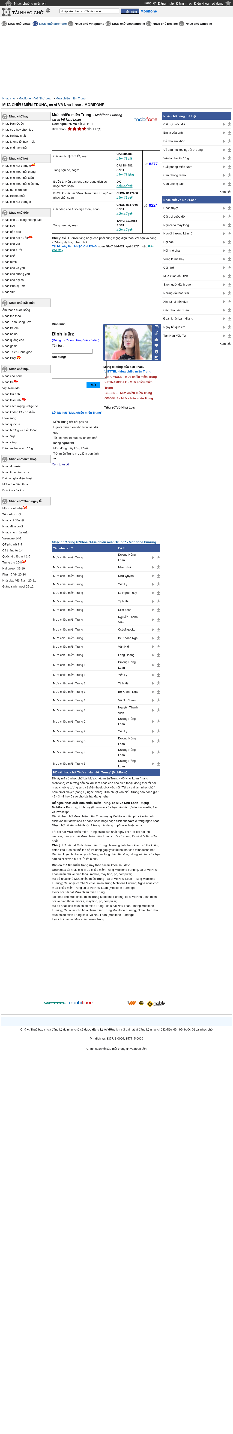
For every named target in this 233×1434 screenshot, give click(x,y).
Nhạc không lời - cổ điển (18, 412)
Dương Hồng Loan (127, 557)
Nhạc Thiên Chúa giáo (17, 352)
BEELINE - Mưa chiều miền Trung (128, 393)
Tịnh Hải (123, 601)
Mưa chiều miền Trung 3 (69, 741)
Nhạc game (10, 346)
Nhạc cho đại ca (13, 280)
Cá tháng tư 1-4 (12, 550)
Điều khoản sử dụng (209, 3)
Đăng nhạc (184, 3)
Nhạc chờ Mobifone (53, 23)
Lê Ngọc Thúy (127, 592)
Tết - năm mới (11, 514)
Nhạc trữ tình (11, 394)
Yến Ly (122, 584)
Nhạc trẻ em (10, 328)
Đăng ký (150, 3)
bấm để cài (124, 158)
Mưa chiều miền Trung (71, 98)
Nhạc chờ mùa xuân (15, 532)
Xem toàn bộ (60, 464)
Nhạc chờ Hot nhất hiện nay (20, 183)
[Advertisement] (106, 961)
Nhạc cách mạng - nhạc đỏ (20, 406)
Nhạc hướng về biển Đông (19, 430)
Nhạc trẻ (8, 382)
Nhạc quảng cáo (13, 340)
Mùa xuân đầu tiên (175, 276)
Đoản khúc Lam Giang (178, 318)
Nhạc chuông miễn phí (30, 3)
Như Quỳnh (126, 576)
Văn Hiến (124, 646)
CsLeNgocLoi (127, 629)
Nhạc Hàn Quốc (13, 123)
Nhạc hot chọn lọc (14, 189)
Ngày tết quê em (174, 327)
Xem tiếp (225, 192)
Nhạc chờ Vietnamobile (128, 23)
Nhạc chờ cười (12, 250)
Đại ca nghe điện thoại (17, 478)
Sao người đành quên (177, 284)
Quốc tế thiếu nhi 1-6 (16, 556)
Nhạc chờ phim (12, 376)
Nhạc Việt (8, 436)
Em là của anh (173, 132)
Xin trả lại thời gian (175, 301)
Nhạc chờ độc (19, 212)
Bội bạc (168, 242)
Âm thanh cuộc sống (16, 310)
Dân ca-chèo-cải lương (17, 448)
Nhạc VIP (8, 292)
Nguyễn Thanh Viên (128, 619)
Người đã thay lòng (176, 225)
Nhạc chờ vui (11, 244)
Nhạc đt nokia (11, 466)
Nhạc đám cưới (12, 526)
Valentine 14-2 (11, 538)
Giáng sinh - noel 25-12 (17, 586)
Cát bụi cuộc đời (174, 124)
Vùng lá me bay (173, 259)
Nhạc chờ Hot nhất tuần (18, 177)
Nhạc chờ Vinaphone (89, 23)
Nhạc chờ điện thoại (23, 459)
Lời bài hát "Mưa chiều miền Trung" (77, 412)
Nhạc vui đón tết (13, 520)
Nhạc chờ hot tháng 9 (16, 165)
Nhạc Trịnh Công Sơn (16, 322)
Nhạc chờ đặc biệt (22, 303)
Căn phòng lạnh (174, 183)
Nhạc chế (8, 256)
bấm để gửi (124, 186)
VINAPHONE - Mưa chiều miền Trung (131, 377)
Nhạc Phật (9, 358)
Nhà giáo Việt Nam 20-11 (19, 580)
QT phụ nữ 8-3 (12, 544)
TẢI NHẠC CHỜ (27, 12)
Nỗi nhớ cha (171, 250)
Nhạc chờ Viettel (19, 23)
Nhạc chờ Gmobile (198, 23)
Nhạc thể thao (11, 316)
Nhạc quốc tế (11, 424)
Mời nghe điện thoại (15, 484)
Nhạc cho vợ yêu (13, 268)
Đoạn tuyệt (170, 208)
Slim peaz (124, 610)
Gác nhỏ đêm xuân (176, 310)
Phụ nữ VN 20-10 (14, 574)
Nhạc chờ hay (18, 116)
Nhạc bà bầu (10, 334)
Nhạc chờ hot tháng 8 (16, 201)
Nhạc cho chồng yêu (16, 274)
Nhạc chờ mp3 (19, 369)
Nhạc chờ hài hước (15, 238)
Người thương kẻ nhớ (177, 233)
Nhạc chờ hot (18, 158)
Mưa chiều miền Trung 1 (69, 665)
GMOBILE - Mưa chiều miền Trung (129, 398)
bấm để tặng (125, 174)
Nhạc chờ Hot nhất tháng (19, 171)
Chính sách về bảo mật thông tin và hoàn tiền (117, 1048)
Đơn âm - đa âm (13, 490)
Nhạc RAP (9, 226)
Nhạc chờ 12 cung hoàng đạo (22, 220)
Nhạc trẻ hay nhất (14, 135)
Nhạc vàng (9, 442)
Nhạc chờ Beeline (165, 23)
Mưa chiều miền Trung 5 (69, 763)
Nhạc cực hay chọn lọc (17, 129)
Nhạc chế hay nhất (14, 147)
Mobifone (24, 98)
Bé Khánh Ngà (128, 638)
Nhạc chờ (8, 98)
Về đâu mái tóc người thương (183, 149)
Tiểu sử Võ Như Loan (120, 407)
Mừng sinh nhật (12, 508)
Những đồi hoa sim (176, 293)
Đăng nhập (166, 3)
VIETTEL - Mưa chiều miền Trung (128, 371)
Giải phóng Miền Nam (177, 167)
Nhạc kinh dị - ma (14, 286)
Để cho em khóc (174, 141)
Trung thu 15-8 (12, 562)
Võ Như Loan (43, 98)
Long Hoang (126, 655)
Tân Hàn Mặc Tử (174, 335)
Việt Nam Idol (11, 388)
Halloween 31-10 (13, 568)
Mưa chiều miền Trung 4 (69, 752)
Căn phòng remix (174, 175)
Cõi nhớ (168, 267)
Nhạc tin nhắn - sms (15, 472)
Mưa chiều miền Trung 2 (69, 721)
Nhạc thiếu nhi (11, 400)
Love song (9, 418)
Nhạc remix (10, 262)
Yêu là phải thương (176, 158)
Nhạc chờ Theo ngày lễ (25, 501)
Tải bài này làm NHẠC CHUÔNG (74, 246)
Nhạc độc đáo (11, 232)
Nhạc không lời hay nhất (18, 141)
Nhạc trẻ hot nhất (13, 195)
